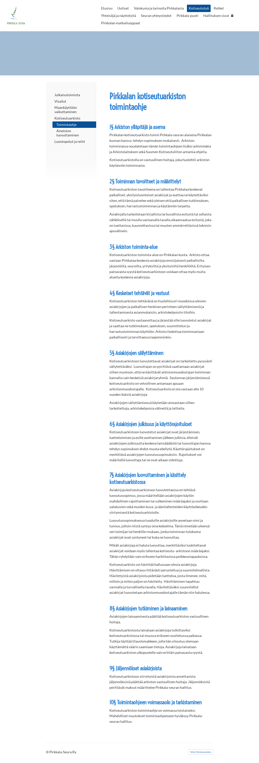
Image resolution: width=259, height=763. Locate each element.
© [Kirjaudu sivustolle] (47, 752)
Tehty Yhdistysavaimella (200, 752)
